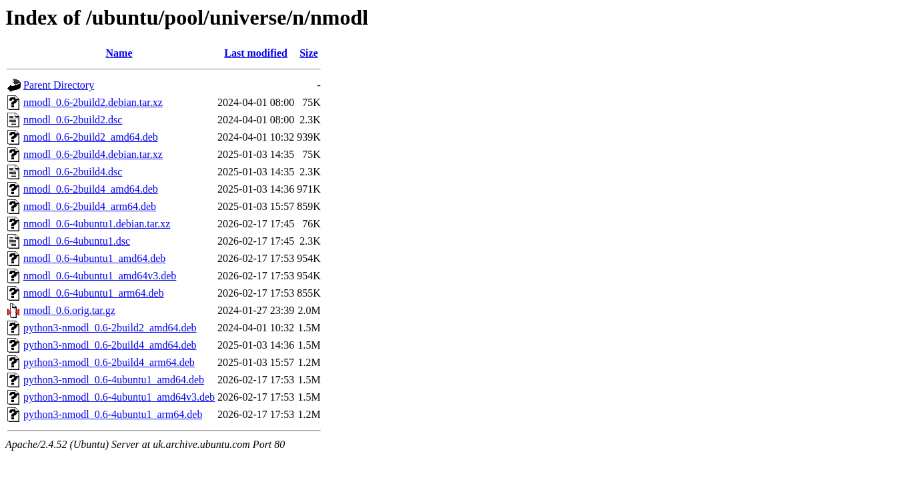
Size (308, 53)
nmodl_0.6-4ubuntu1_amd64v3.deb (99, 275)
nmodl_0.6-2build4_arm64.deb (89, 206)
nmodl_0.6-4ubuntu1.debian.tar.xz (96, 223)
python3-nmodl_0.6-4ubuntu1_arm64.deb (112, 414)
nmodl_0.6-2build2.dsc (72, 119)
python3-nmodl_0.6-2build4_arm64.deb (109, 362)
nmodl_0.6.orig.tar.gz (69, 310)
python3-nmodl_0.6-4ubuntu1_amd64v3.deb (119, 397)
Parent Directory (58, 85)
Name (119, 53)
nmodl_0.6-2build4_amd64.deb (90, 189)
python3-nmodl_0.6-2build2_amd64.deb (110, 327)
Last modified (255, 53)
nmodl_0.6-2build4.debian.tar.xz (93, 154)
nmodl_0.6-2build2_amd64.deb (90, 137)
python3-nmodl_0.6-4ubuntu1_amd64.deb (113, 379)
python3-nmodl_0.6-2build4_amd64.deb (110, 345)
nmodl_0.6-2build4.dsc (72, 171)
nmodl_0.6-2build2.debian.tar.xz (93, 102)
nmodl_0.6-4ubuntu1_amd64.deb (94, 258)
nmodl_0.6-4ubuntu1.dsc (76, 241)
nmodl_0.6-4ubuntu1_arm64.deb (93, 293)
